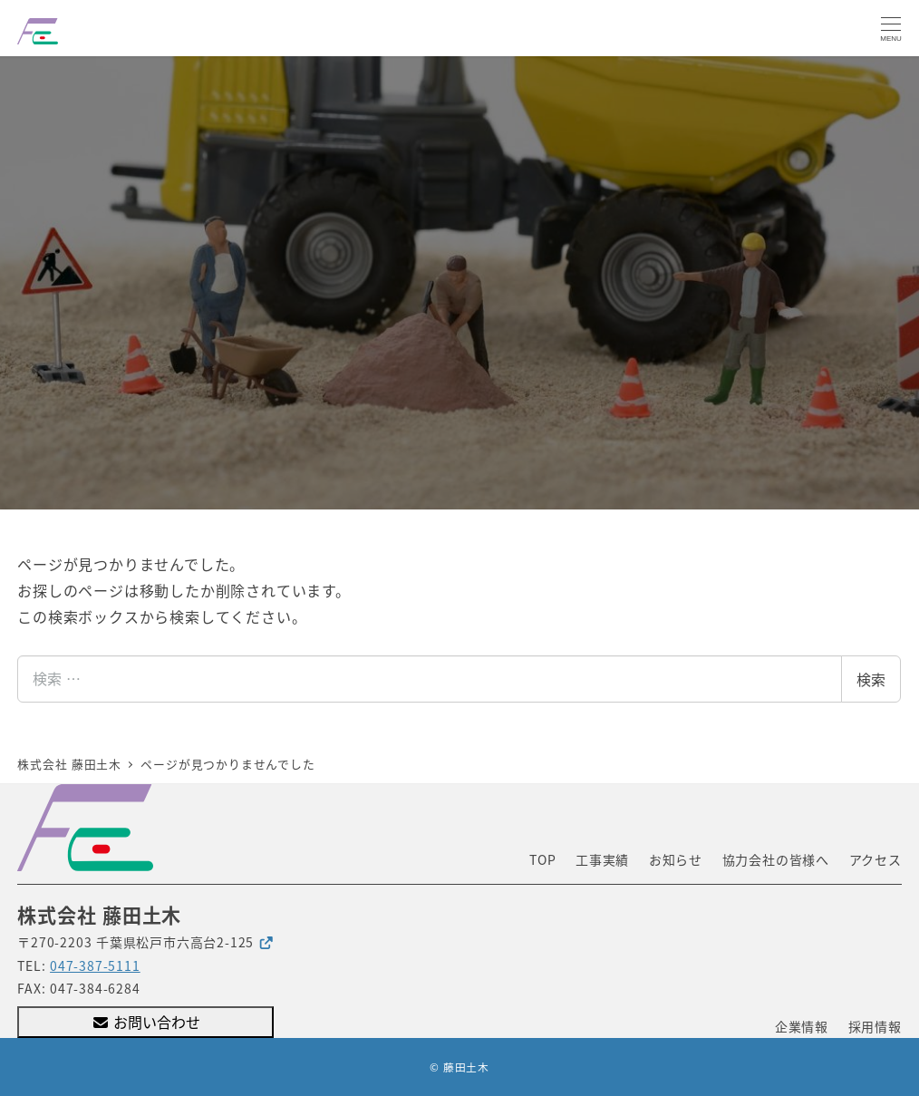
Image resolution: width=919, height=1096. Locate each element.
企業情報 (801, 1026)
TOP (542, 859)
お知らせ (675, 859)
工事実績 (602, 859)
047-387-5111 (95, 965)
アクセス (875, 859)
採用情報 (875, 1026)
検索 (870, 679)
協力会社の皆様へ (775, 859)
